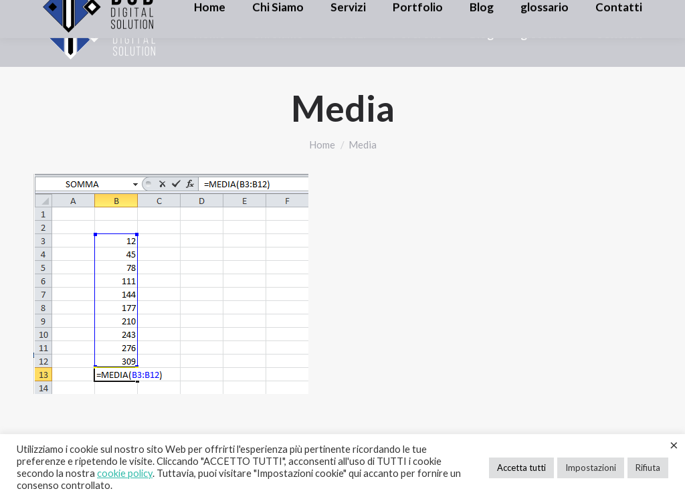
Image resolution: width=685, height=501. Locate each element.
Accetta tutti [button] (521, 467)
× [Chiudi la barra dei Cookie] (674, 444)
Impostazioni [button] (590, 467)
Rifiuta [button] (647, 467)
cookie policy (125, 473)
